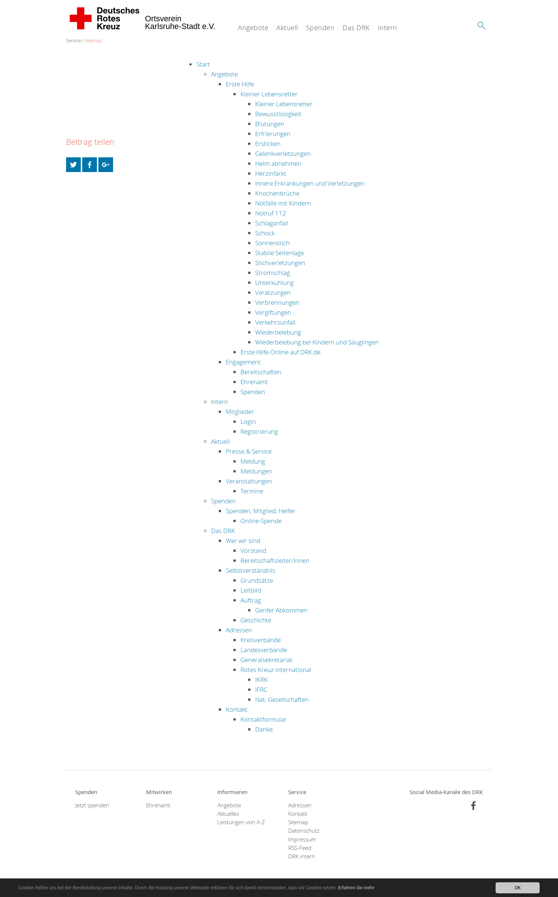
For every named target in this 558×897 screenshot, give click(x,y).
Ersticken (267, 143)
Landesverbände (263, 650)
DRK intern (301, 856)
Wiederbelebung (278, 332)
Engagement (243, 362)
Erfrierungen (272, 133)
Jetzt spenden (92, 805)
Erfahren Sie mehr (357, 888)
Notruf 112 (270, 213)
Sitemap (93, 40)
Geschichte (255, 620)
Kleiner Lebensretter (269, 94)
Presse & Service (249, 451)
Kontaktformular (263, 719)
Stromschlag (272, 272)
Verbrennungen (277, 302)
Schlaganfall (271, 223)
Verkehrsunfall (275, 322)
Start (203, 64)
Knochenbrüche (277, 193)
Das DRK (356, 27)
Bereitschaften (260, 372)
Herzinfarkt (270, 173)
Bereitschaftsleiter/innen (274, 560)
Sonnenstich (272, 243)
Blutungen (269, 123)
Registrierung (259, 431)
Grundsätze (256, 580)
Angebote (253, 27)
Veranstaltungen (249, 481)
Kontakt (236, 709)
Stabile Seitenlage (279, 253)
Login (248, 421)
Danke (264, 729)
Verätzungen (273, 292)
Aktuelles (228, 813)
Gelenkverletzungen (283, 153)
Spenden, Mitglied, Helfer (261, 511)
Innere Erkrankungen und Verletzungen (310, 183)
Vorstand (253, 550)
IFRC (261, 689)
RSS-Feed (299, 847)
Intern (387, 27)
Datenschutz (303, 830)
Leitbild (250, 590)
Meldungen (256, 471)
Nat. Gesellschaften (282, 699)
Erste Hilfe (240, 84)
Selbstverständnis (250, 570)
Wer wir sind (243, 540)
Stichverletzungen (280, 262)
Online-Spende (261, 521)
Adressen (239, 630)
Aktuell (287, 27)
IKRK (261, 679)
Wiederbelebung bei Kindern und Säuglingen (317, 342)
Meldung (252, 461)
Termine (251, 491)
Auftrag (250, 600)
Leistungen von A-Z (241, 822)
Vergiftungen (273, 312)
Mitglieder (240, 411)
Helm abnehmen (278, 163)
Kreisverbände (260, 640)
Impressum (302, 839)
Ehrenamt (254, 382)
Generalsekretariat (266, 659)
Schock (265, 233)
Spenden (320, 27)
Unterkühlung (274, 282)
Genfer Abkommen (281, 610)
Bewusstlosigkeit (278, 114)
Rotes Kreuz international (275, 669)
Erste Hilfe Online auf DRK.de (280, 352)
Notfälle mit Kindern (283, 203)
